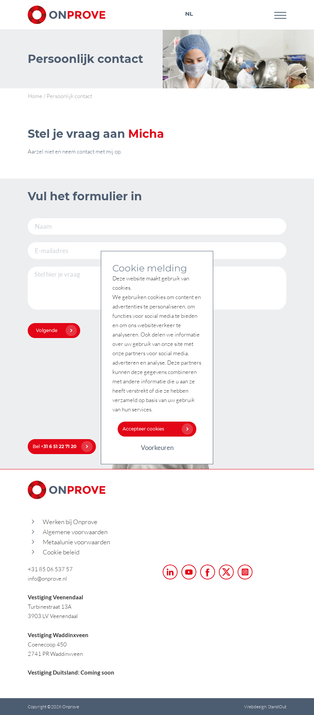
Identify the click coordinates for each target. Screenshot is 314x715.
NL (189, 13)
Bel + (61, 446)
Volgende (54, 330)
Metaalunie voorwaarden (76, 542)
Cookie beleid (61, 552)
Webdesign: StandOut (265, 706)
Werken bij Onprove (70, 522)
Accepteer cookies (156, 429)
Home (35, 95)
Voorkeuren (157, 447)
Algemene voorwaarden (75, 532)
